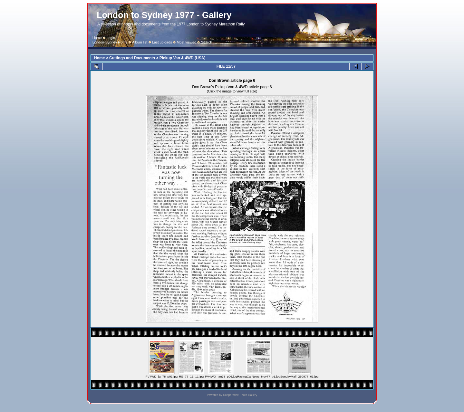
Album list (139, 42)
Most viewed (186, 42)
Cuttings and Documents (132, 58)
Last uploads (162, 42)
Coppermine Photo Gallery (240, 395)
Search (206, 42)
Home (97, 38)
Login (110, 38)
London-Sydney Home (110, 42)
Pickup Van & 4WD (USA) (183, 58)
